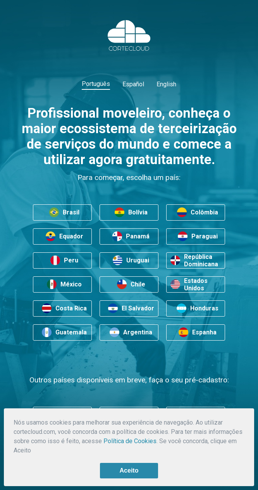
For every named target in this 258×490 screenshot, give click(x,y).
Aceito (129, 470)
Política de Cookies (130, 441)
